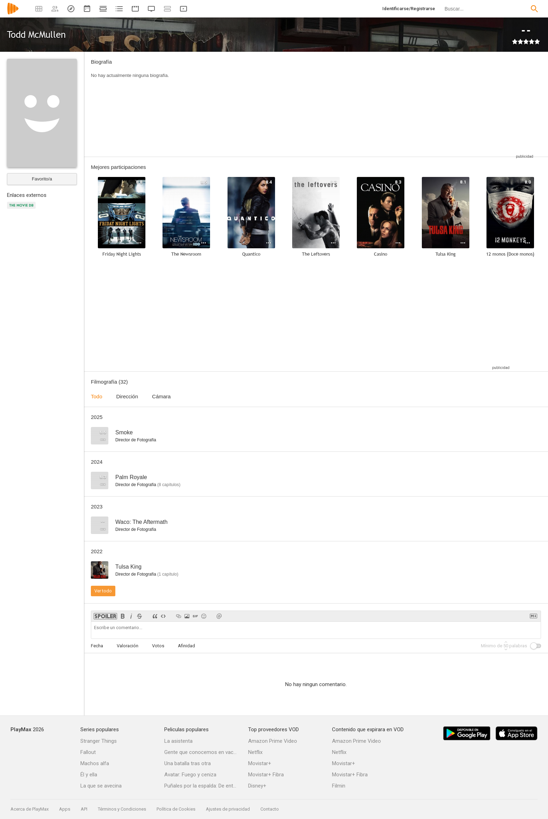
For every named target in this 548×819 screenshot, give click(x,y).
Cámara (161, 396)
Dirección (127, 396)
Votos (158, 645)
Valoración (127, 645)
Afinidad (186, 645)
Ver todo (103, 590)
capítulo (168, 574)
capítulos (169, 484)
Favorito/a (42, 178)
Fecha (97, 645)
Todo (96, 396)
